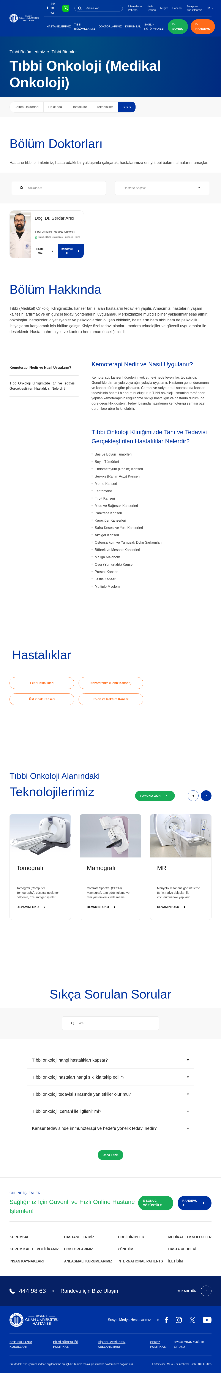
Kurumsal (133, 26)
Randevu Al (71, 251)
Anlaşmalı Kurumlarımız (194, 8)
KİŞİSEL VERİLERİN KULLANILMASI (111, 1344)
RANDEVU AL (194, 1203)
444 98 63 (51, 8)
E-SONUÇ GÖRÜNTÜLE (152, 1203)
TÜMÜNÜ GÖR (155, 795)
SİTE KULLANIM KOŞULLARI (20, 1344)
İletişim (164, 8)
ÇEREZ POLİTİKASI (158, 1344)
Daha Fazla (110, 1155)
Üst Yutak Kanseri (42, 699)
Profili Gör (45, 251)
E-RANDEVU (202, 26)
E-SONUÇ (177, 26)
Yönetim (125, 1249)
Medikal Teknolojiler (190, 1237)
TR (209, 8)
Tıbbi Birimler (64, 51)
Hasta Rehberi (151, 8)
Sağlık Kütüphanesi (154, 26)
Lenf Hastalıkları (42, 683)
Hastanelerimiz (59, 26)
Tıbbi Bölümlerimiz (84, 26)
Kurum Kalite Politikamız (34, 1249)
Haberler (177, 8)
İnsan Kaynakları (26, 1261)
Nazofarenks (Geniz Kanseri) (110, 683)
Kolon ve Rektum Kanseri (111, 699)
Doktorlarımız (110, 26)
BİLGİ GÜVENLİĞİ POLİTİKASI (65, 1344)
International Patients (135, 8)
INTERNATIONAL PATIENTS (140, 1261)
